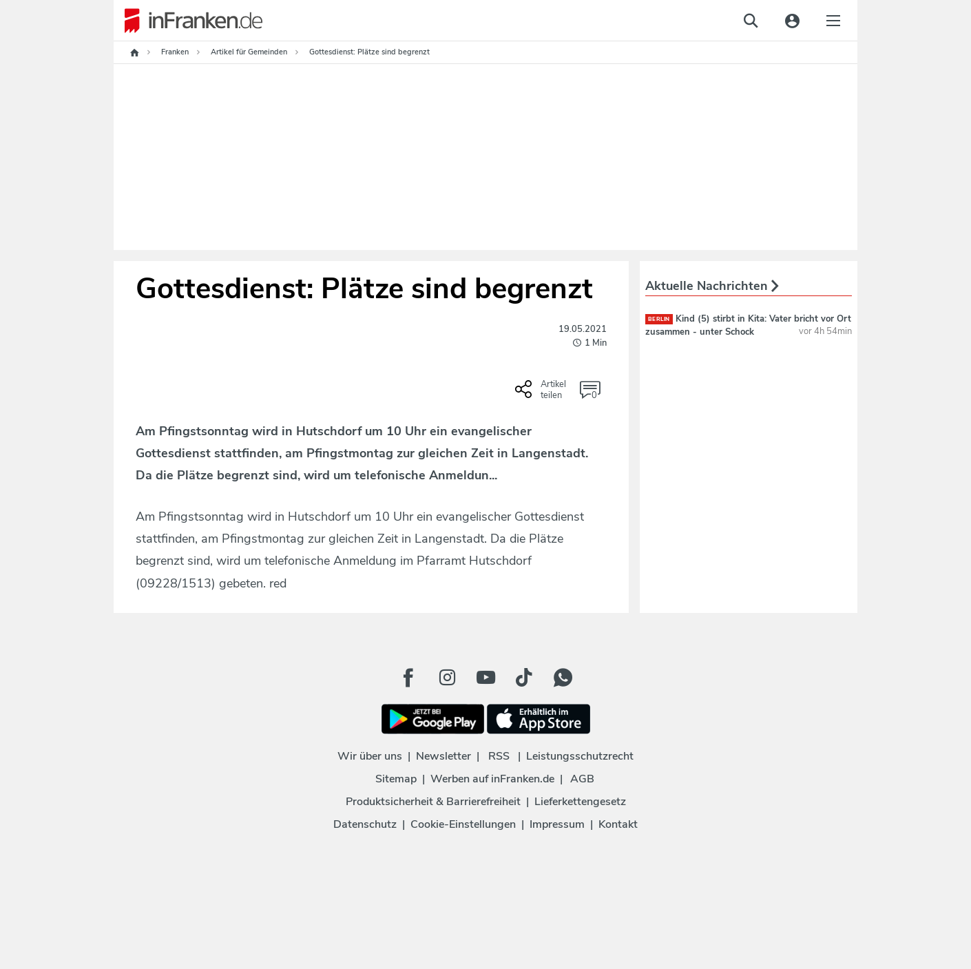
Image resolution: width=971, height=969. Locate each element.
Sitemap (396, 778)
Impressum (557, 824)
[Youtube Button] (485, 677)
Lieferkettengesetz (580, 801)
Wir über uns (369, 756)
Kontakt (618, 824)
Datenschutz (365, 824)
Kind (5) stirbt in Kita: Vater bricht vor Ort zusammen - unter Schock (748, 325)
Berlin (659, 319)
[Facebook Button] (408, 677)
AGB (582, 778)
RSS (499, 756)
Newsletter (443, 756)
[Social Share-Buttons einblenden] (542, 394)
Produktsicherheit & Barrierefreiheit (433, 801)
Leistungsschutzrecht (580, 756)
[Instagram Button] (446, 677)
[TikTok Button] (524, 677)
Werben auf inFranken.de (492, 778)
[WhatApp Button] (562, 677)
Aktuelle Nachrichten (712, 286)
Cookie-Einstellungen (463, 824)
